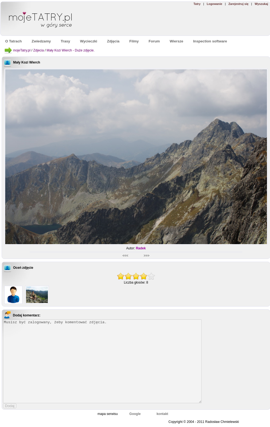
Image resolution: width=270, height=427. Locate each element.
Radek (141, 248)
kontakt (162, 414)
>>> (146, 256)
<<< (126, 256)
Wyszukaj (261, 3)
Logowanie (214, 3)
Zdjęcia (113, 41)
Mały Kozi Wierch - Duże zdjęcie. (70, 50)
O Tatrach (13, 41)
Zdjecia (38, 50)
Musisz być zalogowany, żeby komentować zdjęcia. (102, 361)
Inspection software (210, 41)
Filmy (134, 41)
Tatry (197, 3)
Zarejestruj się (238, 3)
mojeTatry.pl (22, 50)
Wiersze (176, 41)
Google (135, 414)
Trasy (65, 41)
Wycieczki (88, 41)
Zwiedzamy (41, 41)
